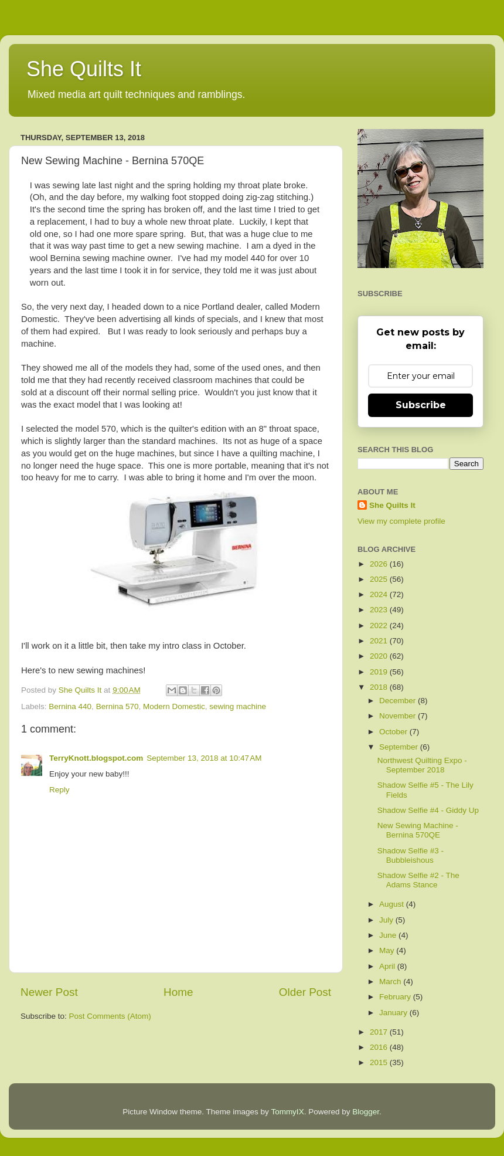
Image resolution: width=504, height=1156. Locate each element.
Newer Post (49, 992)
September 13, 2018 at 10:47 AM (204, 758)
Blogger (365, 1111)
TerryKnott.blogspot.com (96, 758)
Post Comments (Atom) (110, 1016)
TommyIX (287, 1111)
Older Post (305, 992)
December (398, 700)
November (398, 715)
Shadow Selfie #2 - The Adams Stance (418, 880)
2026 (380, 564)
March (391, 981)
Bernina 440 (70, 706)
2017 (380, 1032)
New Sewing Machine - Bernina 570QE (417, 830)
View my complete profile (401, 521)
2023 (380, 609)
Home (178, 992)
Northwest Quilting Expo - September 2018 (422, 765)
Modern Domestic (174, 706)
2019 (380, 671)
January (394, 1012)
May (387, 950)
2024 (380, 594)
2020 (380, 656)
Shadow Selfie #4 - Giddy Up (428, 810)
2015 (380, 1062)
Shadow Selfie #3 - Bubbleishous (410, 855)
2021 (380, 640)
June (389, 935)
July (387, 920)
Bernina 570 (117, 706)
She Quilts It (83, 69)
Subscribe (421, 405)
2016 (380, 1047)
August (392, 904)
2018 (380, 687)
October (394, 731)
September (399, 747)
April (388, 966)
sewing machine (237, 706)
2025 (380, 579)
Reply (59, 789)
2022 (380, 625)
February (396, 996)
